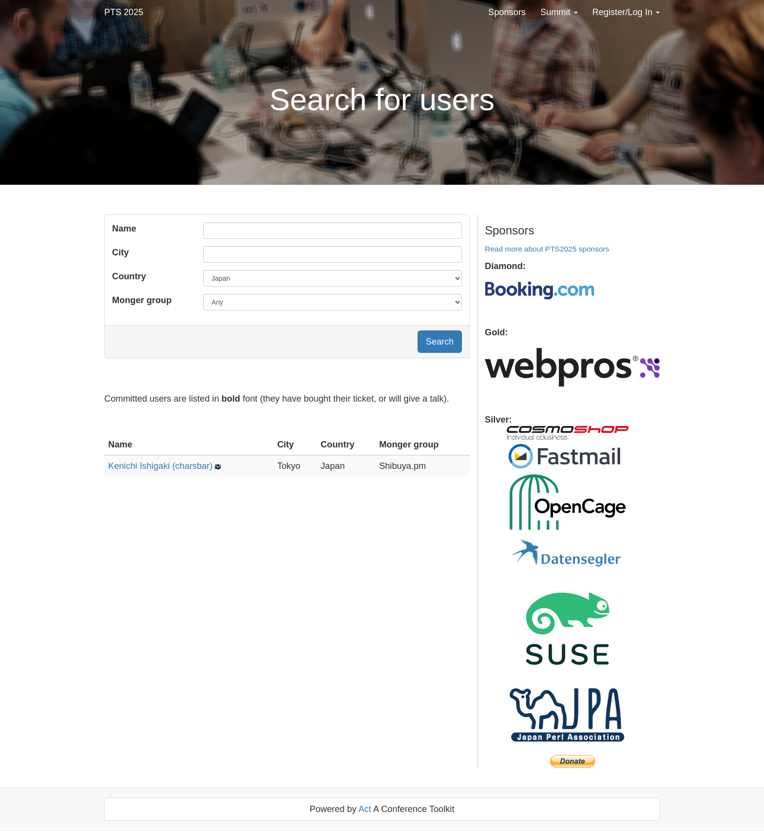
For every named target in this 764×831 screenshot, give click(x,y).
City (120, 252)
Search (440, 342)
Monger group (142, 300)
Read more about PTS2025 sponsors (547, 249)
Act (365, 809)
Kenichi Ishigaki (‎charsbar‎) (160, 466)
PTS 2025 (123, 12)
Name (124, 228)
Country (129, 276)
